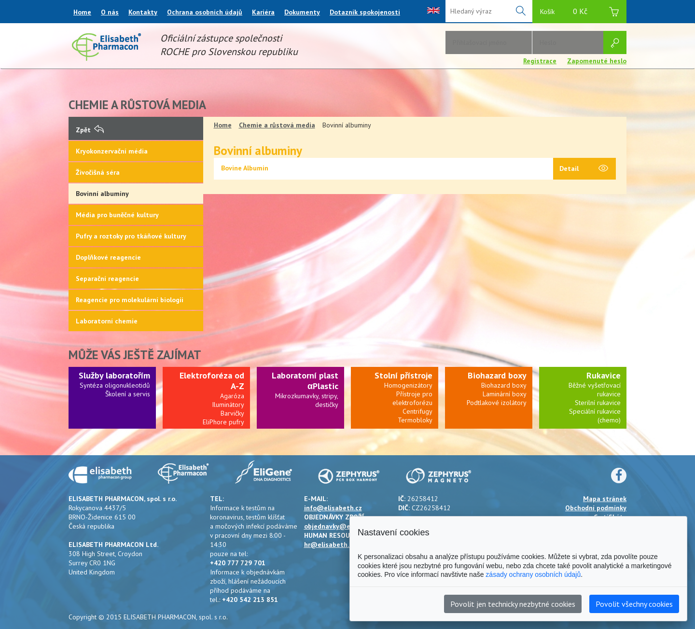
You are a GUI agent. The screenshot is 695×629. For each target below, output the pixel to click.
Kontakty (142, 12)
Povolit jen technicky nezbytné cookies (512, 604)
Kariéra (263, 12)
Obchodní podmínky (595, 507)
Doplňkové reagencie (108, 257)
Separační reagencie (107, 278)
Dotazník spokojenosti (365, 12)
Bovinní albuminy (102, 193)
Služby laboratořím (114, 375)
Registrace (539, 60)
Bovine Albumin (244, 168)
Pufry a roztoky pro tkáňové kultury (131, 236)
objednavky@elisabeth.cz (344, 526)
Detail (583, 169)
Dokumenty (302, 12)
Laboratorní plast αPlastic (305, 380)
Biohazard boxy (497, 375)
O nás (110, 12)
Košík (579, 13)
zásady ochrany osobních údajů (533, 574)
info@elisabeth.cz (333, 507)
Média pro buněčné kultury (117, 214)
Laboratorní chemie (107, 321)
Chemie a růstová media (277, 125)
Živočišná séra (98, 172)
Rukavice (603, 375)
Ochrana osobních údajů (204, 12)
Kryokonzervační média (112, 151)
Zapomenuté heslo (596, 60)
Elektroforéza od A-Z (212, 380)
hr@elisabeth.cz (330, 544)
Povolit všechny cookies (634, 604)
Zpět (90, 130)
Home (82, 12)
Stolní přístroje (403, 375)
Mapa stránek (604, 498)
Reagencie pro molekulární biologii (129, 299)
